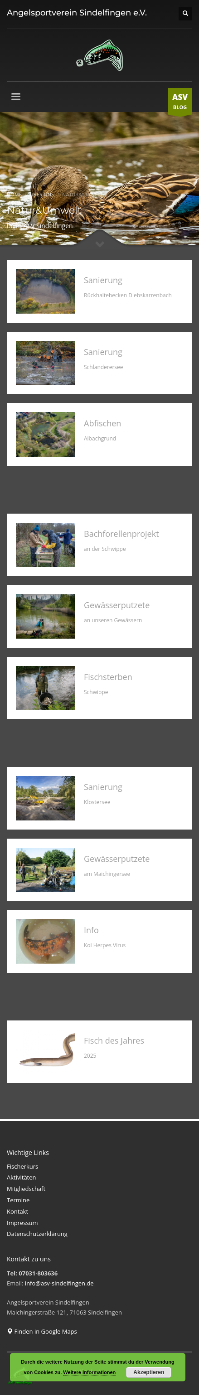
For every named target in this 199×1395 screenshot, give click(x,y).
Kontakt (17, 1211)
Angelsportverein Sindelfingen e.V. (77, 13)
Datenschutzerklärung (37, 1234)
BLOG (180, 103)
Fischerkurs (22, 1166)
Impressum (22, 1223)
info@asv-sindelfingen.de (59, 1283)
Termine (18, 1200)
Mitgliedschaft (26, 1189)
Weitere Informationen (89, 1372)
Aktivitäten (21, 1177)
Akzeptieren (148, 1372)
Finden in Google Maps (42, 1331)
